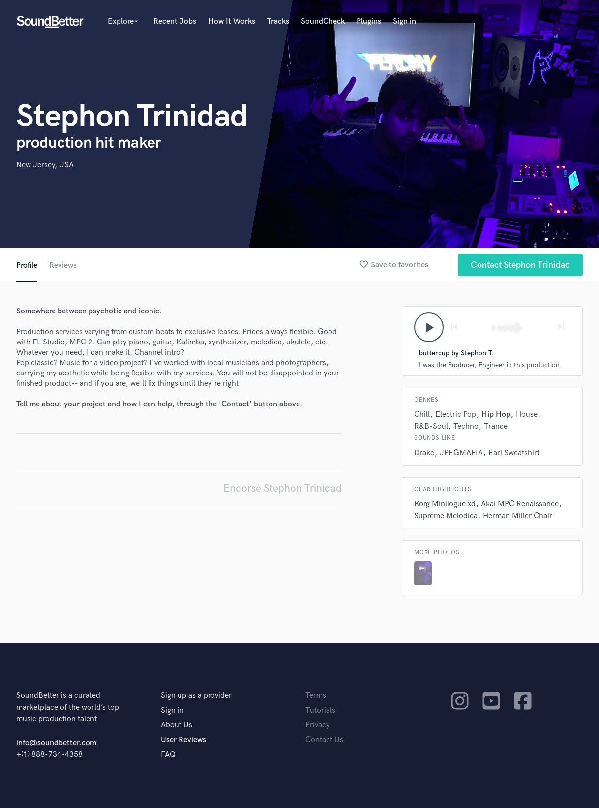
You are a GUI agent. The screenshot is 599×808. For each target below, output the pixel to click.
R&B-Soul (431, 426)
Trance (496, 426)
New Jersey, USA (45, 165)
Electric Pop (455, 414)
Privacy (317, 725)
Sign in (404, 21)
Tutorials (320, 710)
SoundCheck (323, 21)
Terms (315, 695)
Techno (466, 426)
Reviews (63, 265)
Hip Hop (495, 414)
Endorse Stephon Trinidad (282, 488)
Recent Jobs (174, 21)
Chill (422, 414)
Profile (26, 265)
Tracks (278, 21)
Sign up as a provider (196, 695)
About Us (176, 725)
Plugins (369, 21)
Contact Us (324, 740)
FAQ (168, 754)
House (527, 414)
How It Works (231, 21)
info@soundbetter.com (56, 742)
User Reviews (183, 740)
